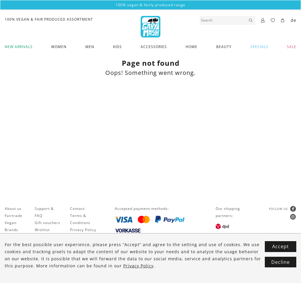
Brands (11, 229)
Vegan (10, 222)
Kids (117, 46)
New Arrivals (19, 46)
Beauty (224, 46)
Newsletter (15, 236)
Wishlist (42, 229)
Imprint (77, 236)
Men (89, 46)
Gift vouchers (47, 222)
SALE (291, 46)
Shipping (43, 243)
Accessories (154, 46)
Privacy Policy (83, 229)
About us (13, 208)
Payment (43, 236)
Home (191, 46)
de (293, 20)
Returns (42, 251)
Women (58, 46)
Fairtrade (13, 215)
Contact (77, 208)
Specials (259, 46)
